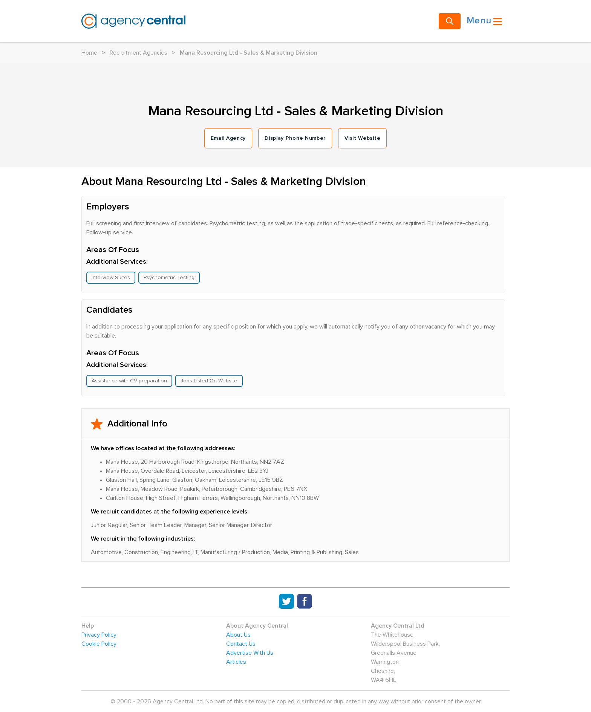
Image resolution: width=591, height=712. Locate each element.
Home (89, 53)
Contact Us (241, 644)
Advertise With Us (249, 653)
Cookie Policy (98, 644)
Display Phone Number (295, 138)
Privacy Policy (98, 635)
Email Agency (228, 138)
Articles (236, 662)
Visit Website (362, 138)
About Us (238, 635)
